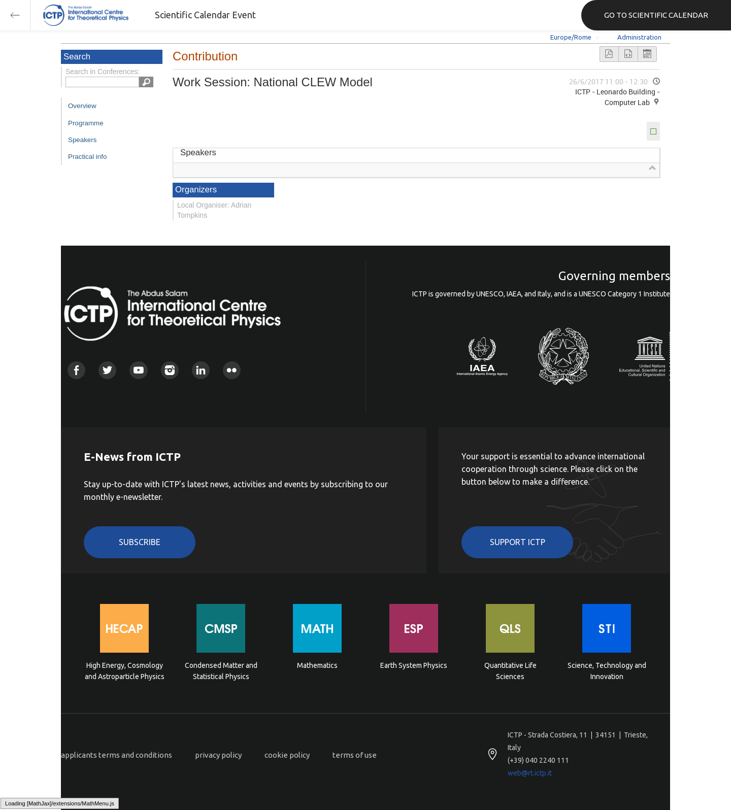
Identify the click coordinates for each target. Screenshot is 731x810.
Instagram (170, 370)
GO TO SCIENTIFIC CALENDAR (656, 15)
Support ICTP (517, 542)
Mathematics (317, 665)
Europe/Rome (570, 37)
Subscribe (139, 542)
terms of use (355, 755)
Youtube (138, 370)
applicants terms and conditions (116, 755)
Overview (82, 106)
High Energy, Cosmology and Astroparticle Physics (124, 671)
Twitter (107, 370)
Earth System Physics (413, 665)
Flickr (232, 370)
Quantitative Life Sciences (510, 671)
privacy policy (218, 755)
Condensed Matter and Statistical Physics (221, 671)
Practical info (87, 156)
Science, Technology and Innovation (607, 671)
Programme (86, 123)
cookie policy (287, 755)
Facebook (76, 370)
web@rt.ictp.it (530, 773)
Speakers (82, 140)
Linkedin (201, 370)
